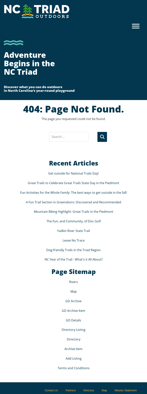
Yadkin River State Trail (73, 230)
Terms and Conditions (74, 368)
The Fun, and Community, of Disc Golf (74, 221)
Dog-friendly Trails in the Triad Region (73, 249)
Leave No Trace (74, 240)
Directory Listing (73, 329)
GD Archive (73, 301)
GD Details (73, 320)
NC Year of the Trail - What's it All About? (74, 259)
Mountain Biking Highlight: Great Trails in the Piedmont (73, 211)
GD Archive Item (73, 310)
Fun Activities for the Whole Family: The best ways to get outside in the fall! (73, 192)
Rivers (73, 281)
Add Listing (74, 358)
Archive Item (73, 348)
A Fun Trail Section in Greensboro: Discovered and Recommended (73, 202)
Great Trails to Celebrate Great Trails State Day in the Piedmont (73, 182)
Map (73, 291)
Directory (73, 339)
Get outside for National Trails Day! (73, 173)
